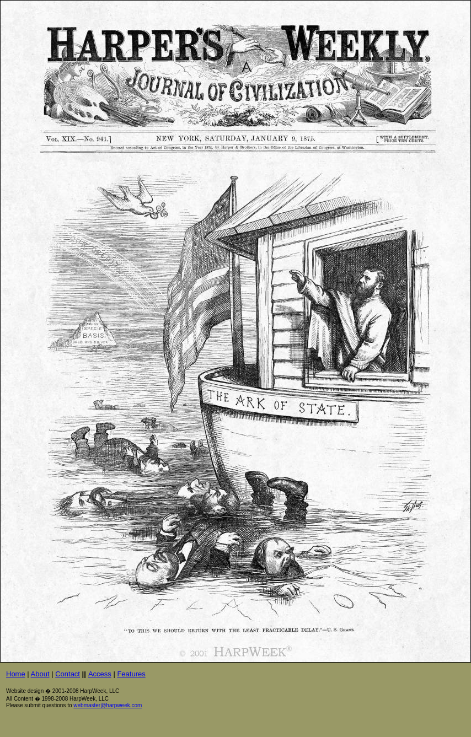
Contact (67, 674)
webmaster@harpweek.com (107, 705)
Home (15, 674)
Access (99, 674)
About (40, 674)
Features (131, 674)
